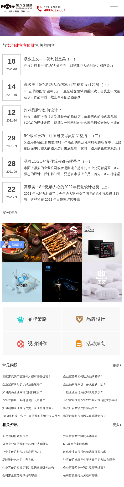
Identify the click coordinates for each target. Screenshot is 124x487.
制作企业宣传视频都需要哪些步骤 (84, 452)
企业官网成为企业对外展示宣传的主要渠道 (90, 400)
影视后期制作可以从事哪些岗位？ (84, 416)
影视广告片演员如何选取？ (80, 408)
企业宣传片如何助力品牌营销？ (83, 376)
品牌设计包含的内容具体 (18, 459)
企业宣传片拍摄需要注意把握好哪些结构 (28, 467)
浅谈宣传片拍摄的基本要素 (80, 436)
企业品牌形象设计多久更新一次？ (84, 384)
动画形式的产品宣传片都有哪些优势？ (26, 376)
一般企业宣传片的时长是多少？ (83, 392)
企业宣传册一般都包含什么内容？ (23, 400)
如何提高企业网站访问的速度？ (22, 392)
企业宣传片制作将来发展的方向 (22, 452)
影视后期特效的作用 (15, 436)
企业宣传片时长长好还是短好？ (22, 384)
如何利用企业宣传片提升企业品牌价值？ (28, 408)
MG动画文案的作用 (75, 444)
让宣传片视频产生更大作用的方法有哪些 (89, 459)
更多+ (117, 365)
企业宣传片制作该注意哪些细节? (84, 467)
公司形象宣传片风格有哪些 (19, 475)
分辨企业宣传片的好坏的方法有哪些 (25, 444)
